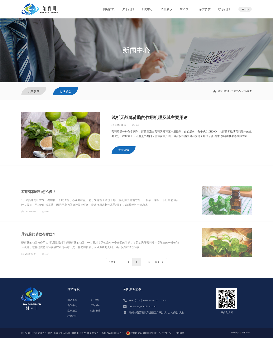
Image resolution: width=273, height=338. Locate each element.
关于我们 (128, 9)
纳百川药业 (223, 91)
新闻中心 (147, 9)
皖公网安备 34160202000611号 (143, 333)
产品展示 (166, 9)
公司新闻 (34, 91)
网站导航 (73, 289)
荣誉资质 (205, 9)
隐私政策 (246, 332)
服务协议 (235, 332)
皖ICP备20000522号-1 (113, 333)
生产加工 (185, 9)
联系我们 (224, 9)
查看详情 (123, 151)
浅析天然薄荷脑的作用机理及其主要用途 (150, 119)
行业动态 (247, 91)
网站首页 (109, 9)
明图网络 (179, 333)
